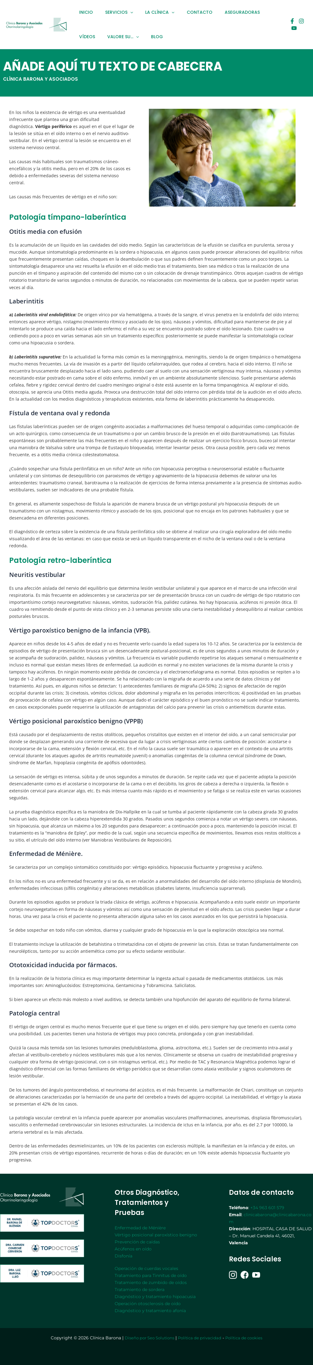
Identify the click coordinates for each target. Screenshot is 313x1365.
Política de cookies (247, 1338)
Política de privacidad (200, 1338)
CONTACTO (187, 12)
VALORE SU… (93, 36)
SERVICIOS (113, 12)
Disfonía (123, 1256)
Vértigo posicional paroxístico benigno (156, 1235)
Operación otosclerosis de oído (148, 1303)
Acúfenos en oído (133, 1249)
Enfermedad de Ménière (140, 1228)
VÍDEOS (260, 12)
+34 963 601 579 (267, 1207)
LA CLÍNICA (150, 12)
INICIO (84, 12)
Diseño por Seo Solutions (147, 1338)
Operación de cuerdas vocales (146, 1268)
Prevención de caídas (137, 1242)
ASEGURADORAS (225, 12)
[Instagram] (299, 21)
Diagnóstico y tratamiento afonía (150, 1310)
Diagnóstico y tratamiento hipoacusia (155, 1296)
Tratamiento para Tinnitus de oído (151, 1275)
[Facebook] (290, 21)
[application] (124, 12)
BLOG (123, 37)
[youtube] (292, 28)
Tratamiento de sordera (139, 1289)
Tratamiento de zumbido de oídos (151, 1282)
